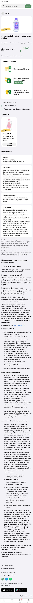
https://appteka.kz (19, 325)
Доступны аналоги (9, 144)
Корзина (20, 601)
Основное (4, 43)
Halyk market (18, 83)
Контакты (12, 568)
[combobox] (16, 6)
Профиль (29, 600)
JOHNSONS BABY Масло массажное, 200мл (8, 138)
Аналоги (13, 43)
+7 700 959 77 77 (8, 575)
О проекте (4, 568)
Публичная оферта (26, 596)
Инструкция (22, 43)
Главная (4, 600)
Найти (28, 6)
